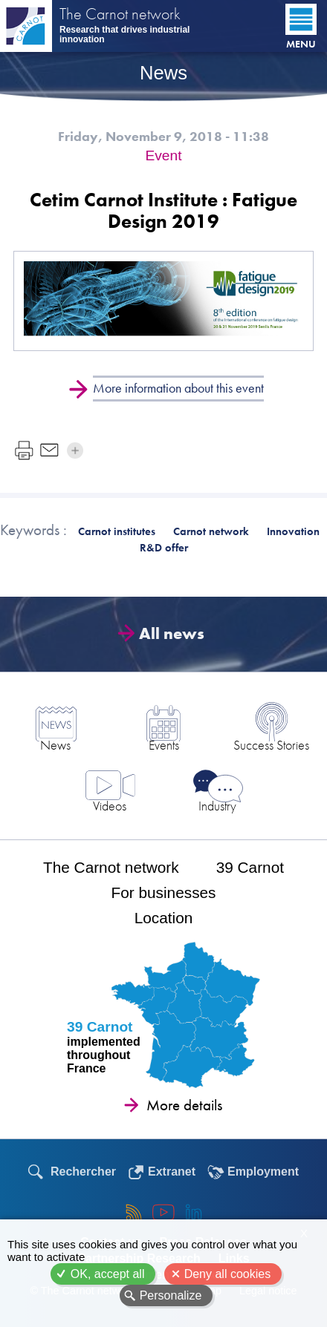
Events (164, 745)
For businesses (163, 892)
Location (164, 917)
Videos (109, 805)
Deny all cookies (227, 1274)
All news (167, 633)
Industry (217, 805)
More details (184, 1105)
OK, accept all (108, 1274)
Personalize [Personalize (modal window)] (171, 1295)
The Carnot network (120, 15)
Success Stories (271, 745)
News (55, 745)
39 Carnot (250, 867)
